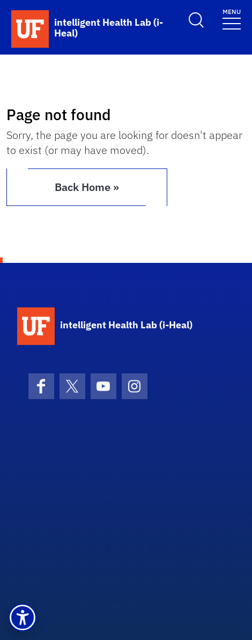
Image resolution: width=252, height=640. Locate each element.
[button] (22, 617)
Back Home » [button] (87, 187)
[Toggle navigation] (231, 18)
